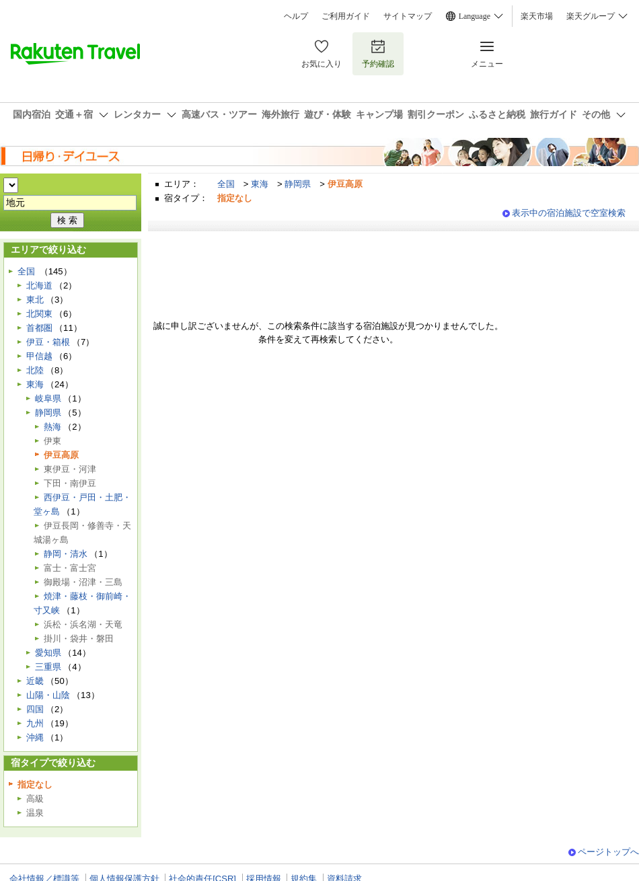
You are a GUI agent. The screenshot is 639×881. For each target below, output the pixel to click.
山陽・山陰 (48, 695)
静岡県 (298, 184)
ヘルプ (296, 16)
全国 (226, 184)
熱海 (52, 427)
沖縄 (35, 737)
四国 (35, 709)
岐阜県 (48, 398)
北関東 (39, 314)
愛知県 (48, 653)
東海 (259, 184)
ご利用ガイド (346, 16)
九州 (35, 723)
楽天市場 (537, 16)
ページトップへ (608, 852)
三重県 (48, 667)
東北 (35, 300)
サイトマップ (407, 16)
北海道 (39, 285)
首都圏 (39, 328)
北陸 (35, 370)
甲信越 (39, 356)
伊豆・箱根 (48, 342)
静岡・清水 (65, 554)
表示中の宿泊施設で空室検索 (569, 213)
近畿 (35, 681)
